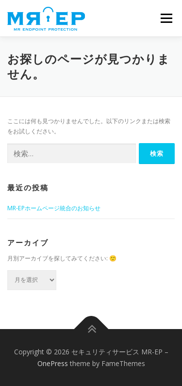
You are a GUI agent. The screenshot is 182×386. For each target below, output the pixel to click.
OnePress (52, 363)
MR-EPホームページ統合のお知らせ (53, 208)
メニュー (166, 18)
